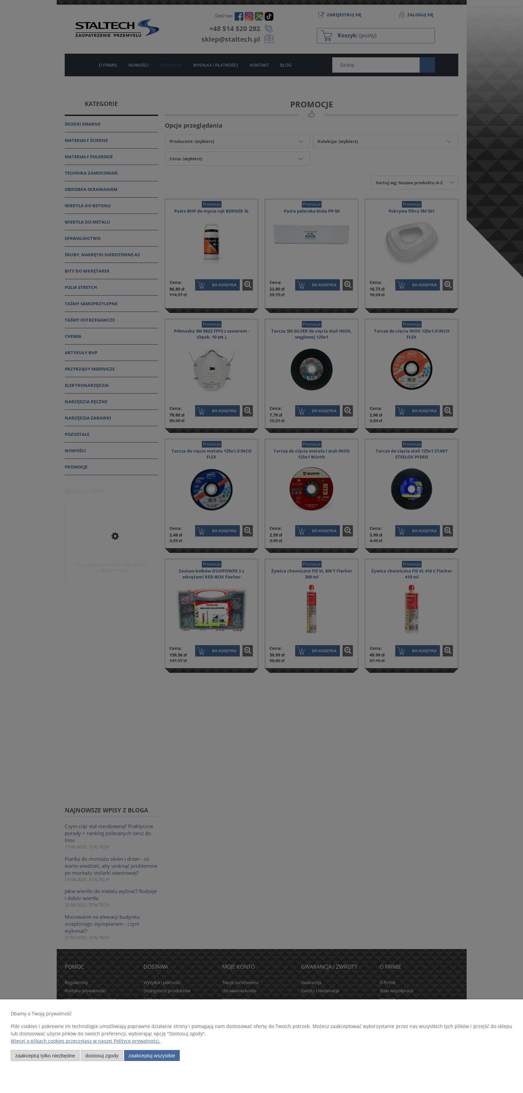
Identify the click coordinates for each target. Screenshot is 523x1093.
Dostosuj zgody (101, 1055)
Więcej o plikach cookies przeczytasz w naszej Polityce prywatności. (85, 1041)
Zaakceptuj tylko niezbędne (45, 1055)
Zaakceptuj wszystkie (152, 1055)
